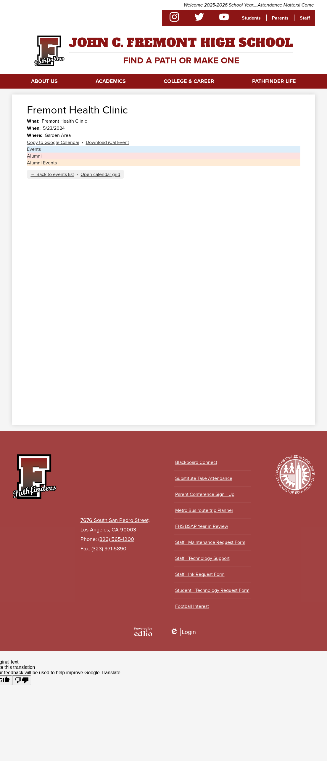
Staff (305, 18)
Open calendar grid (100, 174)
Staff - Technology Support (202, 558)
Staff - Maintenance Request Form (210, 542)
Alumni (34, 156)
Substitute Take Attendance (203, 478)
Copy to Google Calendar (53, 142)
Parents (280, 18)
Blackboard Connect (196, 462)
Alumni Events (42, 162)
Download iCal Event (107, 142)
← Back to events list (52, 174)
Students (251, 18)
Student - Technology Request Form (212, 590)
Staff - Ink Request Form (200, 574)
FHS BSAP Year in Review (201, 526)
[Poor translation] (21, 680)
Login (183, 632)
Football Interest (192, 606)
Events (34, 149)
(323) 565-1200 (116, 539)
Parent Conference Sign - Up (204, 494)
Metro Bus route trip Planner (204, 510)
